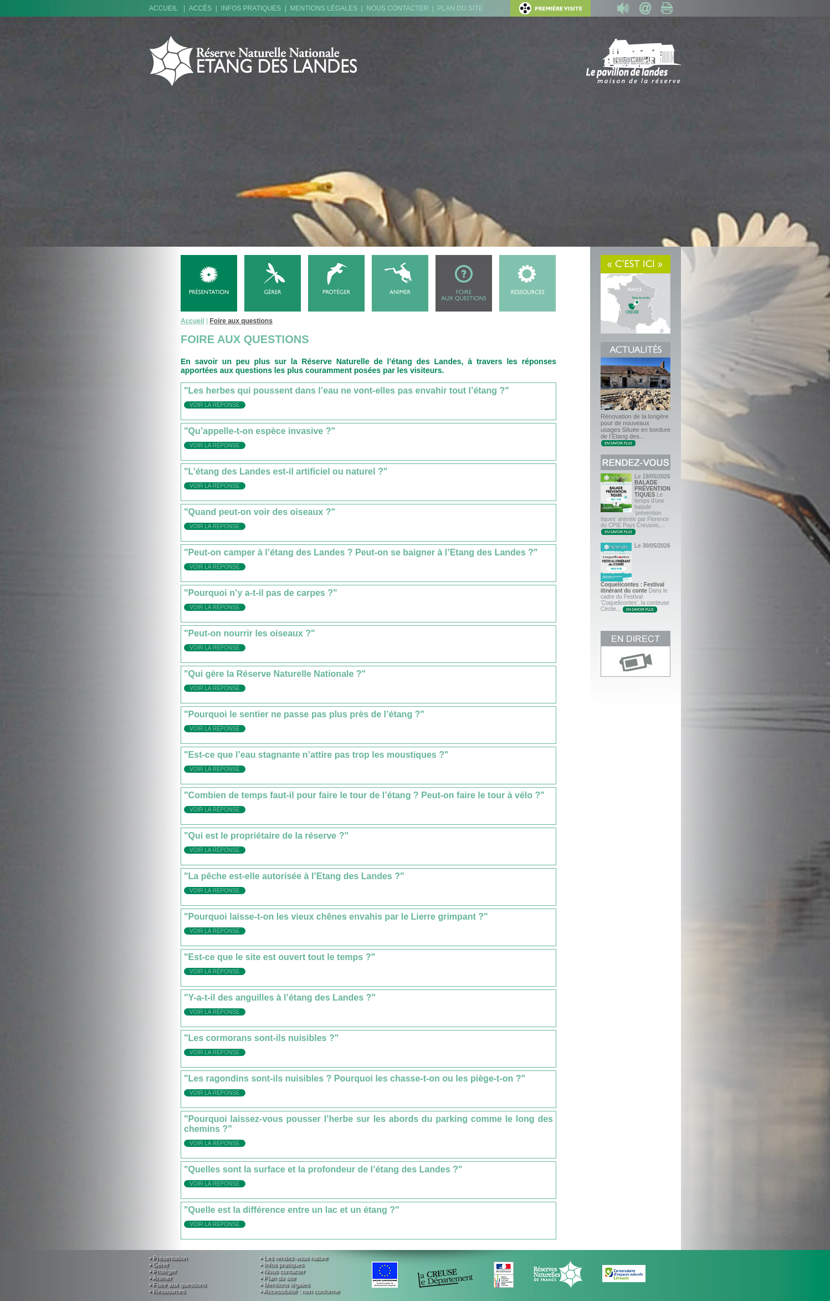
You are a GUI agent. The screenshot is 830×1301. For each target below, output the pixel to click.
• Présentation (168, 1257)
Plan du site (460, 8)
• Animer (160, 1277)
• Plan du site (277, 1277)
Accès (200, 8)
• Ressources (167, 1291)
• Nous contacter (282, 1271)
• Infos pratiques (282, 1264)
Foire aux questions (240, 321)
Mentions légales (323, 8)
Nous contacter (397, 8)
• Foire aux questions (177, 1284)
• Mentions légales (284, 1284)
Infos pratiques (251, 8)
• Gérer (158, 1264)
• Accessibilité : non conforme (299, 1291)
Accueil (163, 8)
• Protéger (162, 1271)
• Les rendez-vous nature (293, 1257)
